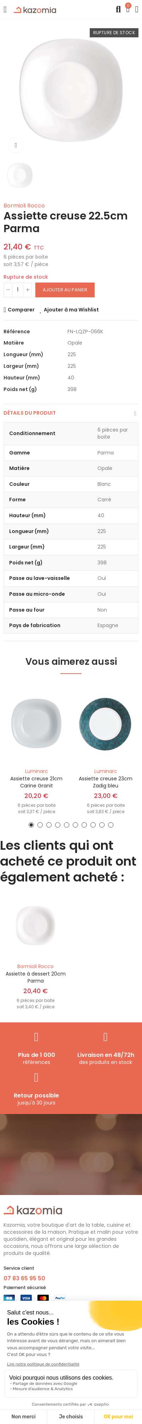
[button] (31, 825)
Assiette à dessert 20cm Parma (36, 977)
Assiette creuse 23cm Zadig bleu (105, 782)
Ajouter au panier (65, 289)
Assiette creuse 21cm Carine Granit (36, 782)
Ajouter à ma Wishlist (71, 309)
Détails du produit (30, 412)
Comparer (21, 309)
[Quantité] (18, 290)
